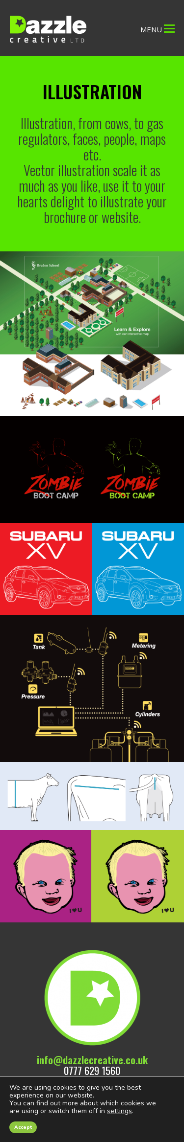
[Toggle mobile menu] (169, 28)
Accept (23, 1127)
